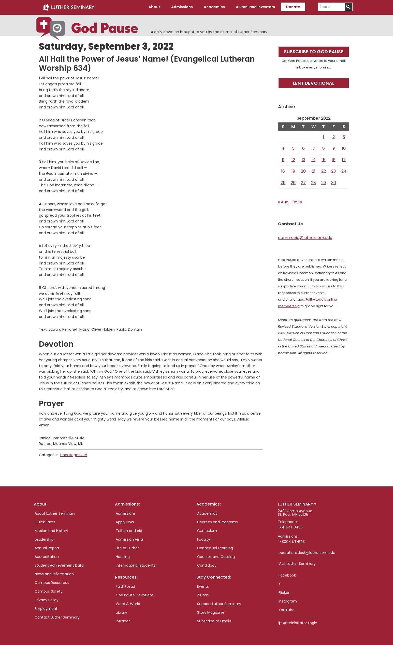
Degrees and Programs (217, 521)
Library (121, 611)
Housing (123, 555)
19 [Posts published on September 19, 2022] (293, 171)
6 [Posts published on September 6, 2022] (303, 148)
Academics (207, 512)
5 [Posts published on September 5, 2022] (293, 148)
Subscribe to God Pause (313, 51)
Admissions (126, 512)
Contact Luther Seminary (57, 616)
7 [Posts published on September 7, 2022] (313, 148)
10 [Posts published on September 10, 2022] (344, 148)
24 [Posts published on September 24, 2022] (343, 171)
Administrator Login (300, 622)
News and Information (54, 573)
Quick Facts (45, 521)
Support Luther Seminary (219, 603)
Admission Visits (130, 538)
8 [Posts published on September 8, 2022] (323, 148)
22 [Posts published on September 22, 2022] (323, 171)
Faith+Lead (125, 585)
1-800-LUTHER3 (292, 540)
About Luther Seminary (55, 512)
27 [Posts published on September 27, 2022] (303, 182)
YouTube (287, 609)
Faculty (203, 538)
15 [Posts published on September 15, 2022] (323, 159)
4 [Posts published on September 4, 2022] (283, 148)
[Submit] (348, 7)
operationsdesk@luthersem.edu (307, 551)
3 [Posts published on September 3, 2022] (344, 136)
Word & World (128, 603)
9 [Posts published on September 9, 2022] (333, 148)
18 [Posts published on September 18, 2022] (283, 171)
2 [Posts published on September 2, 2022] (333, 136)
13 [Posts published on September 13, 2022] (303, 159)
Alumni (203, 594)
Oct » (297, 201)
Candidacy (206, 564)
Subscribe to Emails (214, 620)
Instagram (288, 600)
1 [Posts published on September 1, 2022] (323, 136)
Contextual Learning (215, 547)
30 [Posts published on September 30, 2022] (333, 182)
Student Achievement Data (59, 564)
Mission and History (51, 529)
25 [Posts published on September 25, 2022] (283, 182)
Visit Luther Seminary (297, 562)
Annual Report (47, 547)
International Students (135, 564)
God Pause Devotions (135, 594)
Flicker (284, 591)
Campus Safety (49, 590)
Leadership (44, 538)
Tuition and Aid (129, 529)
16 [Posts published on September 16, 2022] (334, 159)
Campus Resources (52, 581)
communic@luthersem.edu (305, 237)
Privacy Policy (47, 599)
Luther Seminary (68, 7)
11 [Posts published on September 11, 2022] (283, 159)
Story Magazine (210, 611)
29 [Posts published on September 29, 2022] (323, 182)
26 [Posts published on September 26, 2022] (293, 182)
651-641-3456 (291, 526)
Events (203, 585)
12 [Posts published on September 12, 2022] (293, 159)
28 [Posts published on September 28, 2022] (313, 182)
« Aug (283, 201)
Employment (46, 607)
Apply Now (125, 521)
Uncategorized (73, 454)
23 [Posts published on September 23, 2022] (333, 171)
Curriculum (207, 529)
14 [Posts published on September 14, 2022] (314, 159)
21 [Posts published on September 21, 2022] (313, 171)
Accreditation (47, 555)
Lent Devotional (313, 82)
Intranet (123, 620)
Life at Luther (127, 547)
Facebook (287, 574)
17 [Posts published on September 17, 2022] (344, 159)
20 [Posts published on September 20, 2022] (303, 171)
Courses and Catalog (216, 555)
